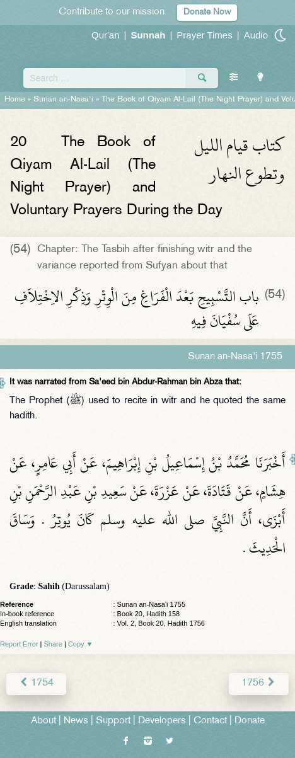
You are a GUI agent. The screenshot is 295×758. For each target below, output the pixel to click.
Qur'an (105, 35)
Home (14, 99)
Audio (256, 35)
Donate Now (207, 12)
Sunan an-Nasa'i (63, 99)
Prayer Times (204, 35)
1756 (258, 683)
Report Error (19, 644)
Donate (249, 721)
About (43, 721)
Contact (210, 721)
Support (113, 721)
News (76, 721)
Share (53, 644)
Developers (162, 721)
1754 (36, 683)
